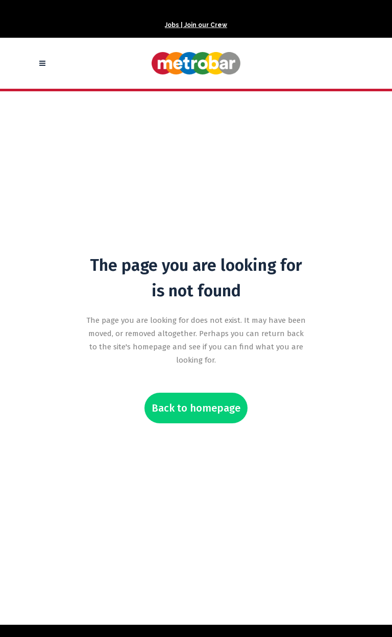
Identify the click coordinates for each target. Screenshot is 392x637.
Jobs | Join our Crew (196, 25)
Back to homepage (196, 408)
